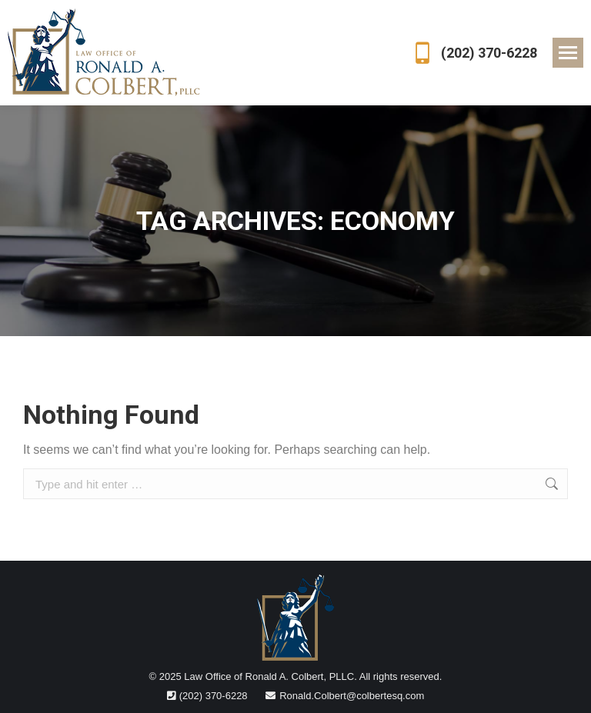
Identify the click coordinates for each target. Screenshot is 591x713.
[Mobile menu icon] (568, 53)
